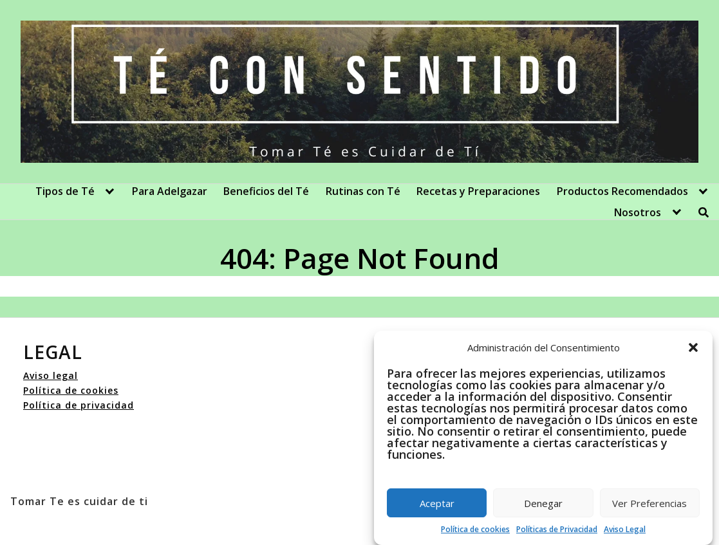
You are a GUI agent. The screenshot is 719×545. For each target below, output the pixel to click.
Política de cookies (475, 529)
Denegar (543, 503)
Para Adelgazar (169, 191)
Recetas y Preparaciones (478, 191)
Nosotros (637, 212)
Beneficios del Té (266, 191)
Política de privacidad (78, 405)
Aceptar (437, 503)
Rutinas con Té (363, 191)
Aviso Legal (625, 529)
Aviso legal (50, 375)
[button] (693, 347)
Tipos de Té (65, 191)
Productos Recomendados (622, 191)
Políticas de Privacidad (556, 529)
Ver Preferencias (649, 503)
